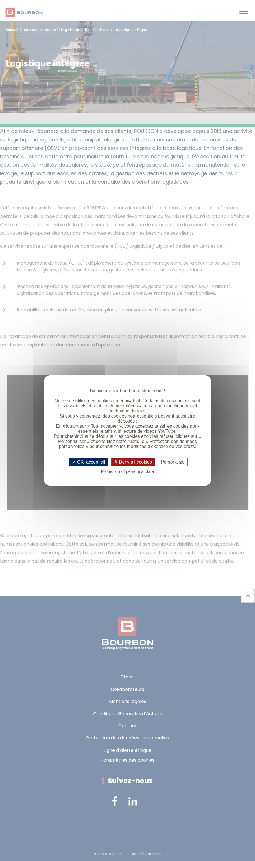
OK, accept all (88, 462)
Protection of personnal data (127, 471)
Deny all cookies (133, 462)
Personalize (173, 462)
